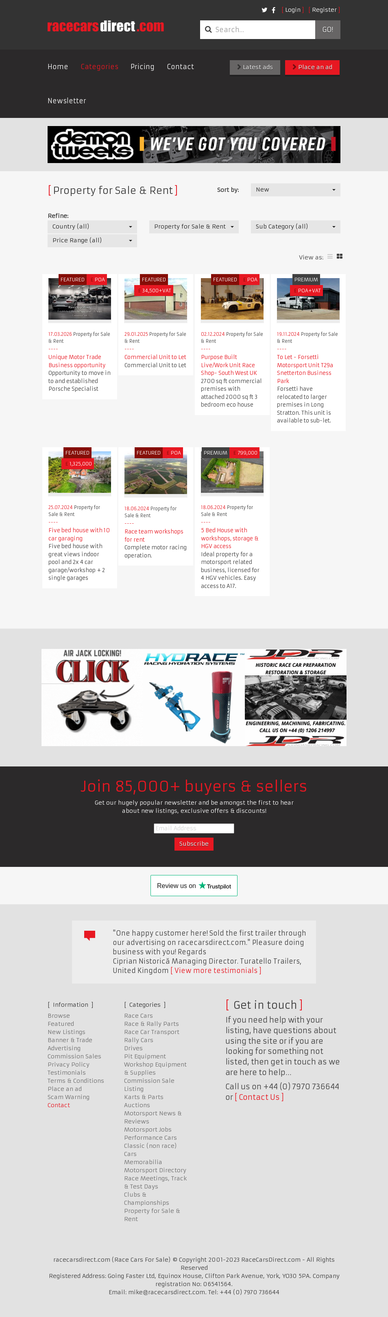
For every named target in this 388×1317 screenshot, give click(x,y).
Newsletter (67, 101)
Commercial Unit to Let (155, 357)
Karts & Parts (143, 1097)
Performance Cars (150, 1137)
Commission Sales (74, 1056)
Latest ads (255, 67)
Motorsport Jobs (148, 1129)
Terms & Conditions (76, 1080)
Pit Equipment (145, 1056)
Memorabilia (143, 1162)
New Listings (66, 1032)
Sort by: (228, 190)
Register (324, 9)
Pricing (143, 67)
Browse (59, 1015)
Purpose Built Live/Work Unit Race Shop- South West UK (229, 365)
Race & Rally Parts (151, 1023)
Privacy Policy (68, 1064)
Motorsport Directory (155, 1170)
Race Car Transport (151, 1032)
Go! (327, 30)
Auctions (137, 1105)
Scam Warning (68, 1097)
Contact (180, 67)
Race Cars (138, 1015)
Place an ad (312, 67)
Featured (61, 1023)
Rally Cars (138, 1040)
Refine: (58, 216)
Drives (133, 1048)
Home (58, 67)
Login (293, 9)
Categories (99, 67)
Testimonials (67, 1072)
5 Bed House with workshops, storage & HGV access (230, 538)
